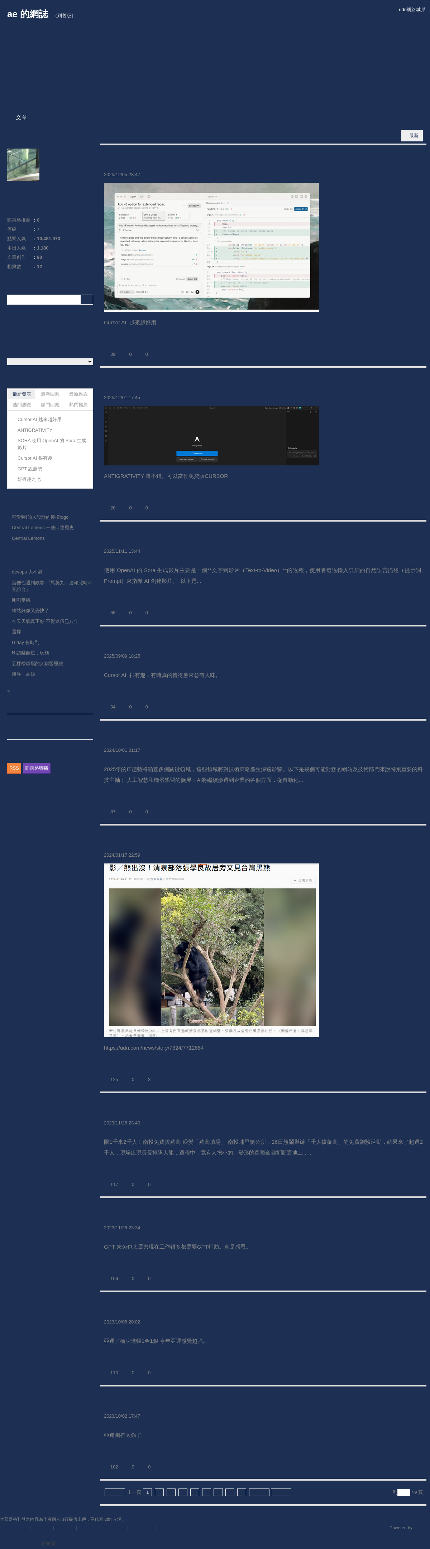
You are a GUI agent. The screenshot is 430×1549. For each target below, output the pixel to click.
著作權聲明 (114, 1528)
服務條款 (88, 1528)
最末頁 (281, 1492)
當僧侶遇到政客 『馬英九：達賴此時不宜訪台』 (52, 586)
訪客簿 (107, 117)
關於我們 (42, 1528)
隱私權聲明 (142, 1528)
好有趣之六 (127, 1107)
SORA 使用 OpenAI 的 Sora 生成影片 (183, 535)
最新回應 (50, 394)
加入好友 (60, 153)
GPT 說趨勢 (129, 734)
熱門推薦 (78, 404)
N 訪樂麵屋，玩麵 (30, 652)
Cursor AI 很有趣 (140, 640)
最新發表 (22, 394)
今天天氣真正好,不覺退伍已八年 (45, 621)
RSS (14, 768)
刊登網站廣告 (14, 1528)
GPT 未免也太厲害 (143, 1212)
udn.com (422, 1527)
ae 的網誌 (27, 14)
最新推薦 (78, 394)
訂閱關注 (60, 171)
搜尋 (87, 300)
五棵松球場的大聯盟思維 (37, 663)
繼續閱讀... (409, 341)
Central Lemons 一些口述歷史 (43, 527)
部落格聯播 (36, 768)
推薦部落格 (63, 162)
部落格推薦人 (24, 703)
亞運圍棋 (122, 1400)
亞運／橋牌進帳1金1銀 (151, 1306)
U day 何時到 (25, 642)
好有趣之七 (127, 839)
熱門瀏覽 (22, 404)
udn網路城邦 (412, 9)
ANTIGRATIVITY (139, 382)
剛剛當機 (21, 600)
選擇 (16, 631)
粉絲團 (48, 1543)
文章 (21, 117)
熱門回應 (50, 404)
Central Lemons (28, 538)
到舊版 (64, 15)
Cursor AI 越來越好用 (149, 159)
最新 (414, 135)
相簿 (64, 117)
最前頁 (115, 1492)
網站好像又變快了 (30, 610)
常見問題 (65, 1528)
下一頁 (259, 1492)
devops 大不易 (27, 572)
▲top (425, 1519)
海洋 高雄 (23, 674)
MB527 (16, 186)
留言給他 (60, 181)
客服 (163, 1528)
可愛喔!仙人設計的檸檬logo (40, 517)
